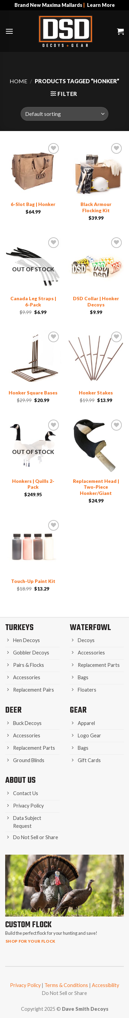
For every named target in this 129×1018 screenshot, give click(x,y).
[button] (9, 31)
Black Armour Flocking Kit (95, 207)
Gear (78, 710)
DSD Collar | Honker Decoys (96, 301)
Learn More (101, 5)
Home (18, 81)
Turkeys (19, 627)
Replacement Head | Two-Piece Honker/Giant (96, 487)
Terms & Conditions (66, 985)
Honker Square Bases (33, 393)
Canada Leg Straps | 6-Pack (33, 301)
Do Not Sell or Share (64, 993)
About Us (20, 780)
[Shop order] (64, 114)
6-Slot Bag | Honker (33, 204)
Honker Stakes (96, 393)
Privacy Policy (25, 985)
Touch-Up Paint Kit (33, 581)
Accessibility (105, 985)
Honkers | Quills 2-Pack (33, 484)
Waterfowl (90, 627)
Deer (13, 710)
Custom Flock (28, 925)
